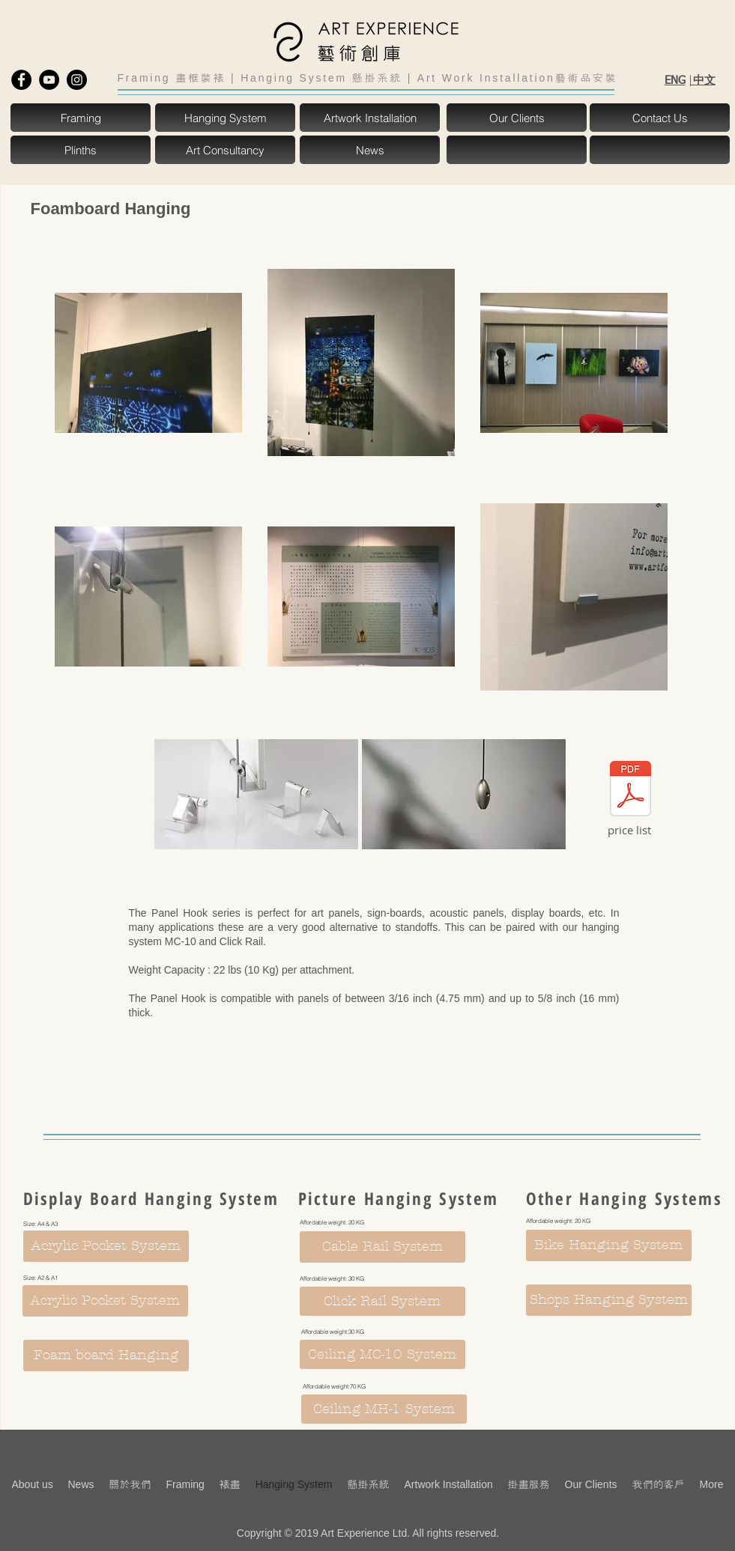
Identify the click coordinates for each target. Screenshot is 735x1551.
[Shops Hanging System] (609, 1300)
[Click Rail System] (382, 1301)
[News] (370, 150)
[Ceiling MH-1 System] (384, 1409)
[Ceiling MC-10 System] (382, 1354)
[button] (517, 150)
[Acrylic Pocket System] (106, 1246)
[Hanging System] (225, 117)
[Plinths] (81, 150)
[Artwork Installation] (370, 117)
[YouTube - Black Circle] (49, 80)
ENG (675, 80)
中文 (703, 80)
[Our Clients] (517, 117)
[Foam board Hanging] (106, 1355)
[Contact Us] (660, 117)
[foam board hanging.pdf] (630, 790)
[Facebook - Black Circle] (21, 80)
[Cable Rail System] (382, 1247)
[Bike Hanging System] (609, 1245)
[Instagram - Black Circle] (77, 80)
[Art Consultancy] (225, 150)
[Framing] (81, 117)
